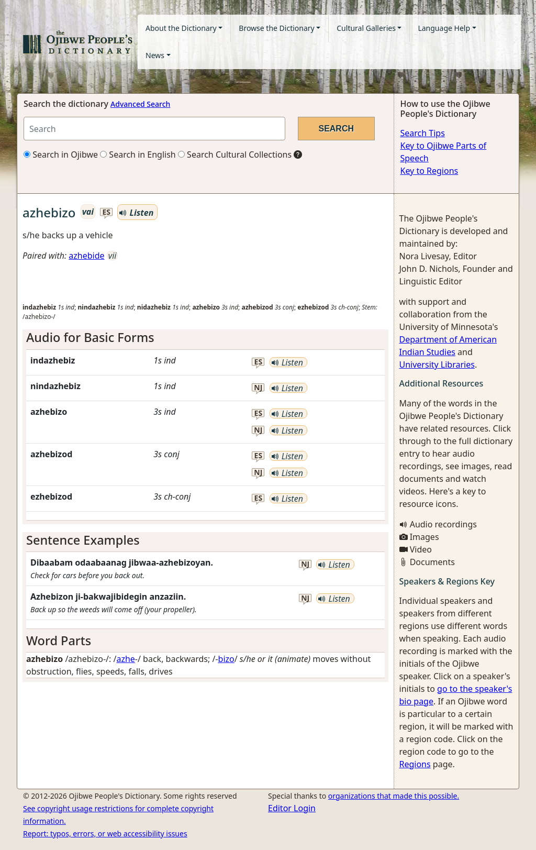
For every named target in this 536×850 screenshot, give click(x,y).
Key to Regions (429, 170)
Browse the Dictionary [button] (276, 28)
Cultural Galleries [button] (366, 28)
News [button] (155, 55)
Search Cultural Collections (235, 154)
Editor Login (292, 808)
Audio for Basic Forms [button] (90, 337)
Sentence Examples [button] (83, 540)
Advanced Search (140, 104)
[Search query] (154, 128)
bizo (226, 659)
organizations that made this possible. (393, 796)
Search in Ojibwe (61, 154)
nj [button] (258, 387)
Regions (415, 764)
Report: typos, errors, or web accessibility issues (105, 833)
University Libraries (437, 364)
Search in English (138, 154)
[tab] (205, 337)
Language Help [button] (444, 28)
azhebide (86, 255)
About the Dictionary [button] (181, 28)
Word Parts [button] (58, 640)
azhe (125, 659)
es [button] (107, 212)
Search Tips (422, 133)
